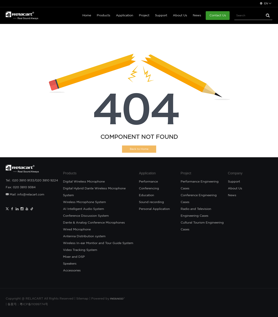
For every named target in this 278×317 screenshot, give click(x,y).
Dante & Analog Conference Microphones (94, 222)
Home (86, 15)
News (197, 15)
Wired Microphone (77, 229)
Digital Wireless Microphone (84, 181)
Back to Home (139, 149)
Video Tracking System (80, 250)
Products (103, 15)
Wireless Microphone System (84, 202)
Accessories (72, 270)
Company (235, 173)
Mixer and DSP (74, 256)
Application (124, 15)
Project (144, 15)
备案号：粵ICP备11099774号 (28, 304)
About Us (180, 15)
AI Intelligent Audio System (83, 209)
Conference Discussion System (86, 215)
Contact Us (217, 15)
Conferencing (149, 188)
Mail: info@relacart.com (25, 194)
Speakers (69, 263)
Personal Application (154, 209)
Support (161, 15)
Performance (148, 181)
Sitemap (82, 298)
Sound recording (151, 202)
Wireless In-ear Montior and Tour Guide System (98, 243)
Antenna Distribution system (84, 236)
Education (146, 195)
